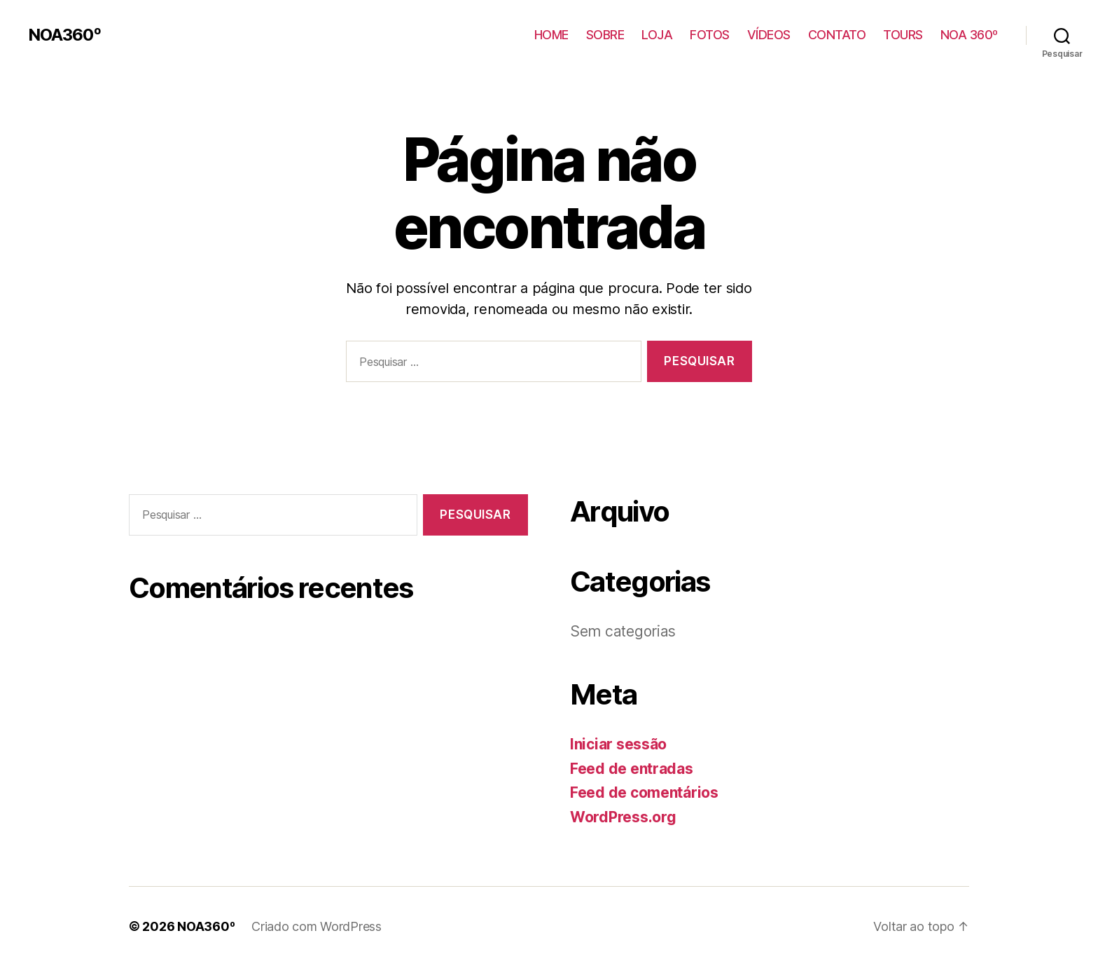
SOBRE (605, 34)
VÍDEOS (769, 34)
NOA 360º (969, 34)
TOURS (903, 34)
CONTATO (837, 34)
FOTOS (710, 34)
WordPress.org (623, 817)
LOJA (656, 34)
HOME (551, 34)
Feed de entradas (631, 768)
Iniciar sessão (618, 744)
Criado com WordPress (316, 926)
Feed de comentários (644, 792)
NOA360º (64, 35)
